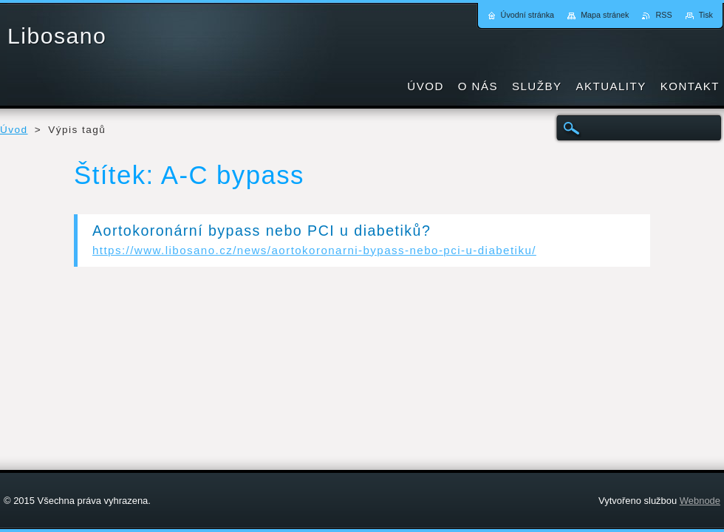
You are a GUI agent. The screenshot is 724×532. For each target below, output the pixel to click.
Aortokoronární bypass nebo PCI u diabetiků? (261, 230)
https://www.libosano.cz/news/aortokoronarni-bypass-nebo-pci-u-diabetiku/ (314, 250)
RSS (663, 14)
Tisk (706, 14)
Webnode (700, 500)
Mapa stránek (605, 14)
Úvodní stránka (528, 14)
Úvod (14, 129)
